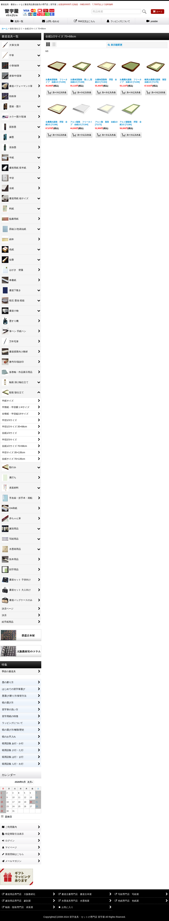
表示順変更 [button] (115, 44)
